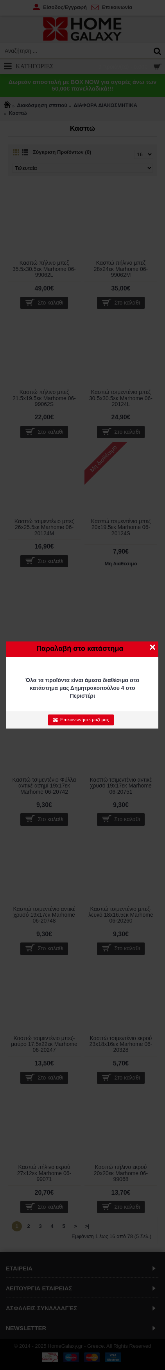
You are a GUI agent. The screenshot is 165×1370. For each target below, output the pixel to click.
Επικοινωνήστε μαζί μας (81, 719)
